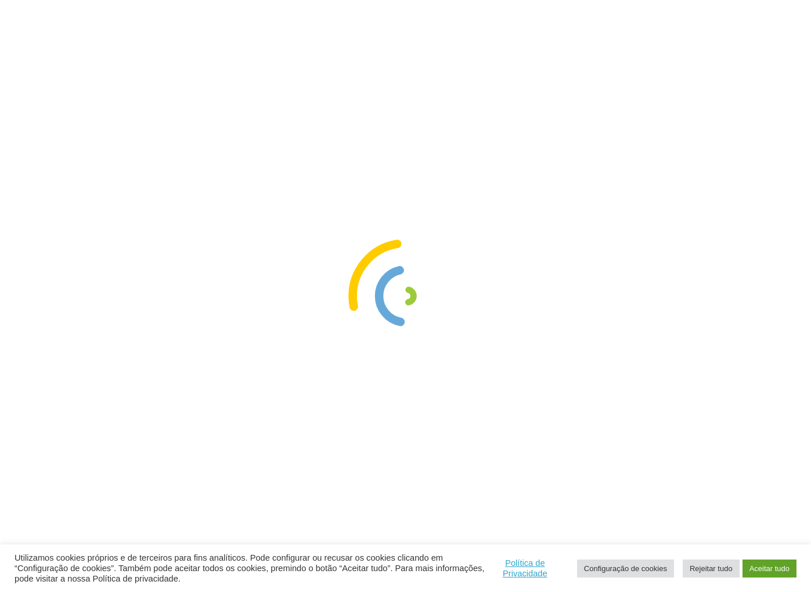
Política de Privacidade (525, 568)
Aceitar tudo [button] (769, 568)
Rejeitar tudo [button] (711, 568)
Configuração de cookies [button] (625, 568)
